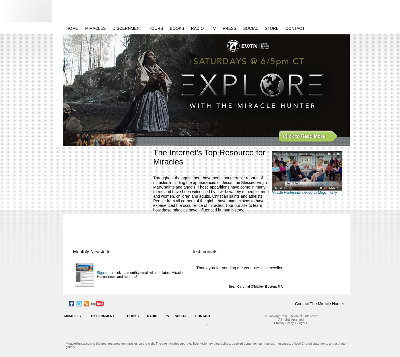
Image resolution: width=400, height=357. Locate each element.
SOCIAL (250, 28)
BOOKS (177, 28)
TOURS (156, 28)
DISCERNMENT (127, 28)
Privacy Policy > (285, 323)
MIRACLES (95, 28)
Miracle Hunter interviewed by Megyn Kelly (304, 193)
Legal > (302, 323)
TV (213, 28)
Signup (102, 273)
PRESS (229, 28)
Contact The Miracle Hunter (319, 303)
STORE (272, 28)
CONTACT (295, 28)
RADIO (197, 28)
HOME (72, 28)
